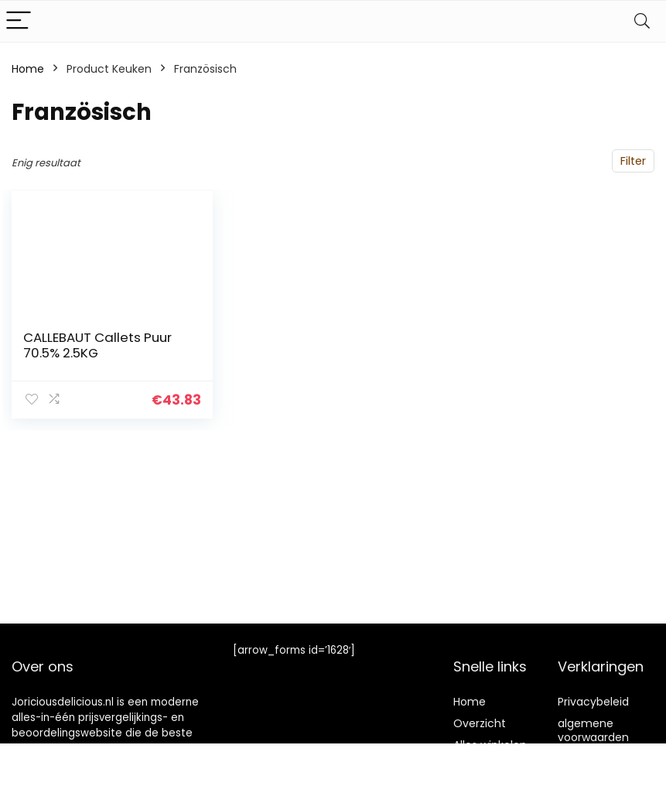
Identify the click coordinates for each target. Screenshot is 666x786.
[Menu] (18, 21)
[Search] (642, 21)
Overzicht (479, 723)
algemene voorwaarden (593, 730)
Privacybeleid (593, 701)
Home (28, 69)
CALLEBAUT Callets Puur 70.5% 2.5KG (97, 345)
